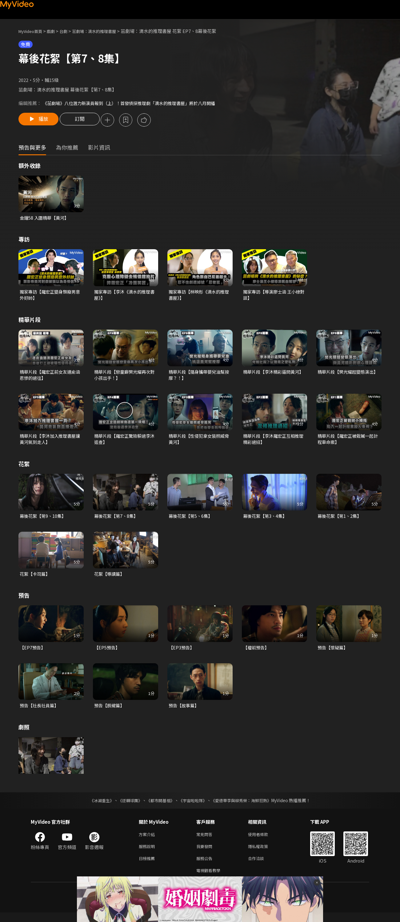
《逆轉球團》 (126, 806)
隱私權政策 (263, 853)
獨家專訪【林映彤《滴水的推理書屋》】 (199, 296)
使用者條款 (263, 840)
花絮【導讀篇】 (110, 578)
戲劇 (55, 31)
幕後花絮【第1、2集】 (341, 520)
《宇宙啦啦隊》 (193, 806)
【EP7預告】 (33, 653)
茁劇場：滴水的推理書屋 (104, 31)
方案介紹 (148, 840)
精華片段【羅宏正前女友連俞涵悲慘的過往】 (50, 377)
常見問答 (205, 840)
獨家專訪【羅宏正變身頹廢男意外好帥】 (50, 296)
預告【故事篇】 (185, 711)
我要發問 (205, 853)
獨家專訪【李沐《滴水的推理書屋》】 (124, 296)
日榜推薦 (148, 866)
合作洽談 (261, 866)
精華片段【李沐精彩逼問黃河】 (274, 374)
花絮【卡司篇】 (36, 578)
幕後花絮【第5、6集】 (192, 520)
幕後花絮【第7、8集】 (117, 520)
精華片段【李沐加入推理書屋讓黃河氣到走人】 (50, 442)
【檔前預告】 (257, 653)
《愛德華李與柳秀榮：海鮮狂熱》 (245, 806)
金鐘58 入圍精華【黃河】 (46, 218)
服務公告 (205, 866)
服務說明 (148, 853)
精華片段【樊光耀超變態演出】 (349, 374)
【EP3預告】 (182, 653)
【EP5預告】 (107, 653)
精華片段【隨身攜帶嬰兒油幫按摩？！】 (199, 377)
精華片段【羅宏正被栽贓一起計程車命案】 (348, 442)
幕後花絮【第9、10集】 (44, 520)
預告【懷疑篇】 (334, 653)
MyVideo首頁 (32, 31)
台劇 (69, 31)
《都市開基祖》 (159, 806)
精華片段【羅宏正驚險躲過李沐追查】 (124, 442)
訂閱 (83, 120)
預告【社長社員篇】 (40, 711)
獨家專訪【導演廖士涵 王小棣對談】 (273, 296)
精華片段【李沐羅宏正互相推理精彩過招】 (273, 442)
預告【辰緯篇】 (110, 711)
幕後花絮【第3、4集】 (266, 520)
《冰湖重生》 (96, 806)
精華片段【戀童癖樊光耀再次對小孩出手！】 (124, 377)
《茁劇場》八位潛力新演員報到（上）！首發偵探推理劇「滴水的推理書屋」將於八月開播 (135, 103)
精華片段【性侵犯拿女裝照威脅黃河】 (199, 442)
